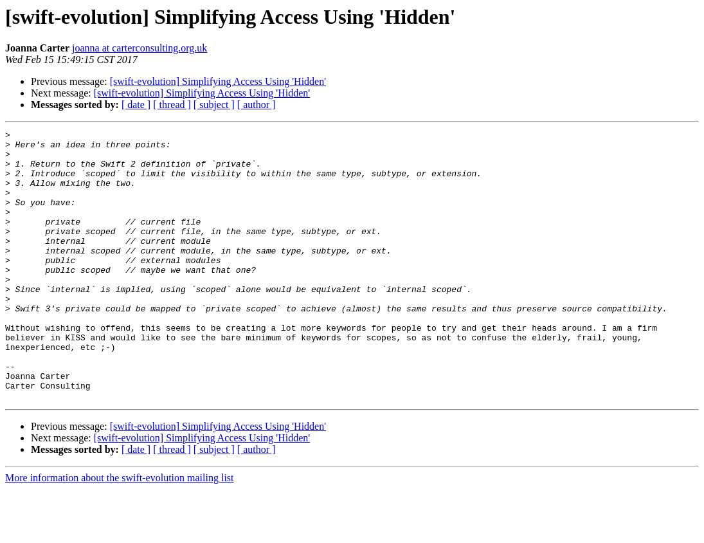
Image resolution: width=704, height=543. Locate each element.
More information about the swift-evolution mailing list (119, 531)
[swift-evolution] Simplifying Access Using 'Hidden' (218, 81)
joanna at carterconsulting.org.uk (139, 47)
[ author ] (256, 104)
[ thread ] (172, 104)
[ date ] (136, 104)
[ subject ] (214, 104)
